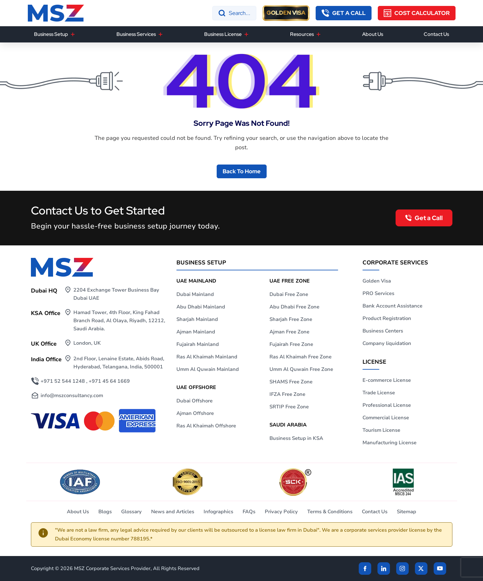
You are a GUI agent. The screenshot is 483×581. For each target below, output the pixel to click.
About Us (372, 34)
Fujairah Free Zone (291, 344)
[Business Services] (160, 34)
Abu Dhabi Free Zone (294, 306)
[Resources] (318, 34)
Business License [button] (223, 34)
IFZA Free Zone (287, 394)
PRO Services (378, 293)
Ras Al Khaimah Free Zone (300, 356)
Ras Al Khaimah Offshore (206, 425)
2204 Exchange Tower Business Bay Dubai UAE (116, 294)
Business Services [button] (136, 34)
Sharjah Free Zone (290, 319)
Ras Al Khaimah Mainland (206, 356)
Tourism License (381, 430)
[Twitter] (421, 568)
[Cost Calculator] (417, 13)
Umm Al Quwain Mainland (207, 369)
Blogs (105, 511)
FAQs (249, 511)
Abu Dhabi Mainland (200, 306)
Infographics (218, 511)
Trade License (378, 392)
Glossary (131, 511)
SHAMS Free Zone (291, 381)
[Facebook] (365, 568)
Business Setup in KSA (296, 438)
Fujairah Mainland (197, 344)
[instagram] (402, 568)
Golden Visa (376, 281)
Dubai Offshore (194, 400)
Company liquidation (386, 343)
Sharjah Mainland (197, 319)
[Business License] (246, 34)
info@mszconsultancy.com (72, 395)
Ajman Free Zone (289, 331)
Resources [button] (302, 34)
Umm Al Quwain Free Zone (301, 369)
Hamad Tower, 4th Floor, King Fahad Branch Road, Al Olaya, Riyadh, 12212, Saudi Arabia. (119, 320)
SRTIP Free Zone (289, 406)
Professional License (386, 405)
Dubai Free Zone (288, 294)
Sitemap (406, 511)
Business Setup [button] (51, 34)
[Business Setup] (73, 34)
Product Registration (386, 318)
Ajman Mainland (195, 331)
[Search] (234, 13)
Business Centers (382, 330)
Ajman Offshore (195, 413)
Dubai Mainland (195, 294)
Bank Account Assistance (392, 306)
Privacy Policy (281, 511)
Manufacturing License (389, 442)
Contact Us (436, 34)
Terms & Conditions (329, 511)
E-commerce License (386, 380)
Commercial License (385, 417)
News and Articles (172, 511)
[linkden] (383, 568)
